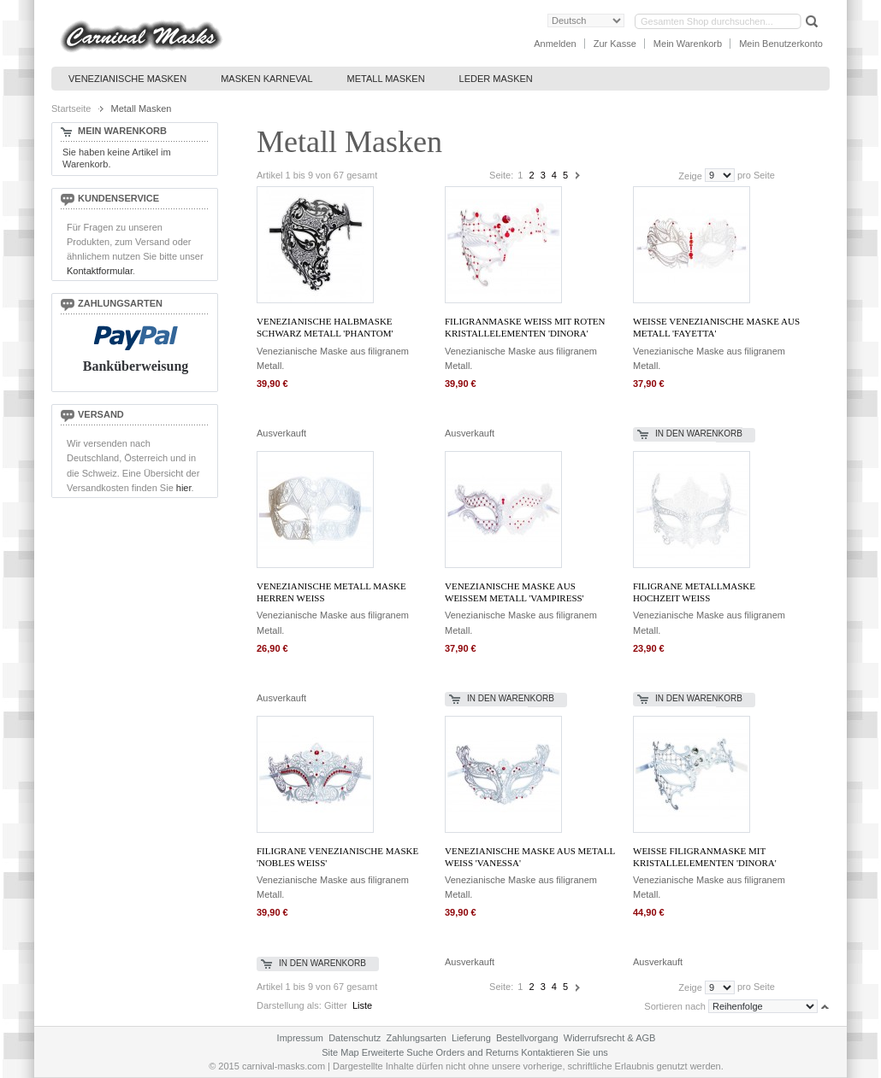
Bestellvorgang (527, 1038)
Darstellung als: (289, 1005)
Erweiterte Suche (398, 1052)
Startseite (71, 108)
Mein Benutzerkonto (781, 43)
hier (184, 488)
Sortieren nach (675, 1006)
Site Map (340, 1052)
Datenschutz (354, 1038)
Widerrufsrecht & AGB (610, 1038)
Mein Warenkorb (687, 43)
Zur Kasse (615, 43)
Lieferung (471, 1038)
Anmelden (555, 43)
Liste (362, 1005)
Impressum (300, 1038)
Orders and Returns (477, 1052)
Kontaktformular (100, 271)
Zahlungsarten (416, 1038)
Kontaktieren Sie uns (564, 1052)
